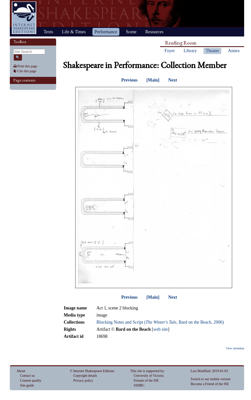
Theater (212, 50)
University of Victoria (149, 375)
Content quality (30, 380)
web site (160, 329)
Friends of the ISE (146, 380)
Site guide (27, 385)
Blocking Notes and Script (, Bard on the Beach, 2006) (160, 322)
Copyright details (85, 375)
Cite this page (26, 71)
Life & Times (74, 31)
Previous (129, 80)
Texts (48, 31)
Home (24, 17)
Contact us (27, 375)
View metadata (235, 348)
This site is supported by (147, 371)
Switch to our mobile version (211, 379)
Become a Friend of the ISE (210, 384)
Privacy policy (83, 380)
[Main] (152, 80)
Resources (154, 31)
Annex (234, 50)
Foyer (169, 50)
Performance (106, 31)
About (21, 371)
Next (172, 80)
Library (190, 50)
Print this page (27, 66)
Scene (131, 31)
